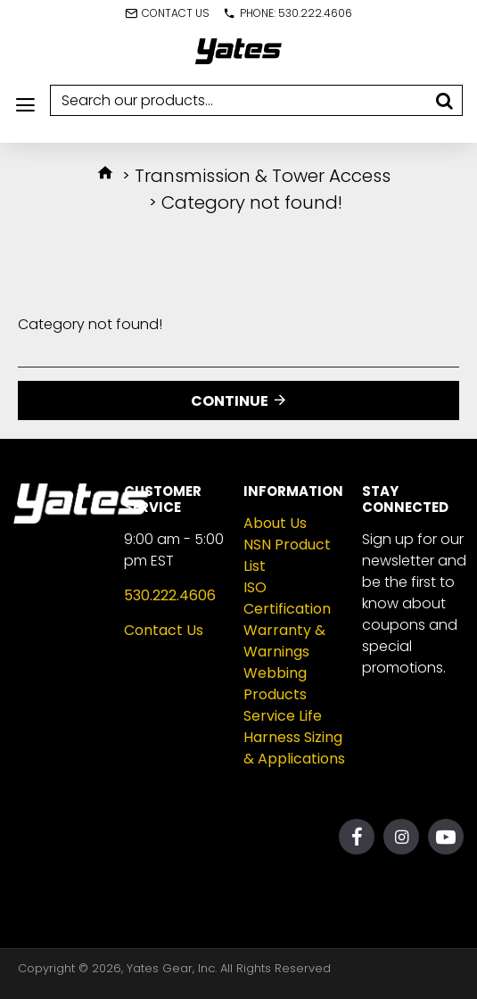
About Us (275, 523)
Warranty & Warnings (284, 641)
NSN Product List (287, 555)
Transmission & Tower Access (263, 175)
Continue (229, 401)
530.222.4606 (170, 595)
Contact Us (163, 630)
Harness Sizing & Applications (294, 748)
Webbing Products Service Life (282, 694)
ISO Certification (287, 598)
